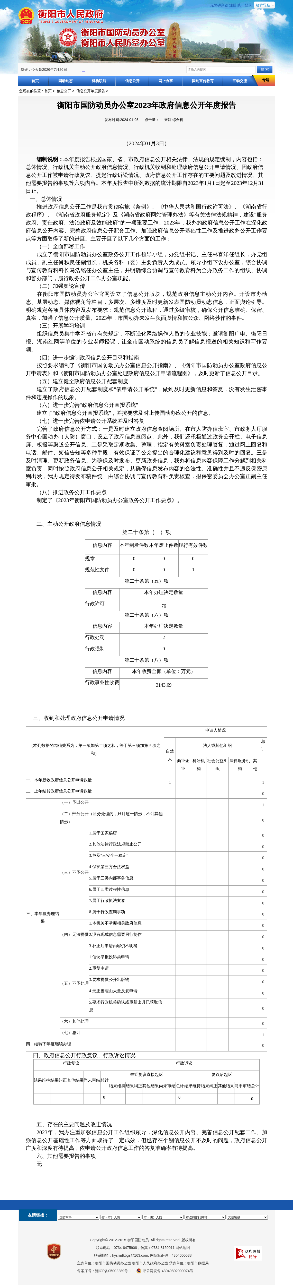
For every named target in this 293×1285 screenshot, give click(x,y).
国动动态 (65, 81)
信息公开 (132, 81)
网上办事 (166, 81)
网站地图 (183, 1248)
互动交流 (240, 81)
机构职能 (99, 81)
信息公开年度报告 (90, 91)
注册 (232, 5)
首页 (35, 81)
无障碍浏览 (219, 5)
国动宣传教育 (203, 81)
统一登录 (244, 5)
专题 (265, 80)
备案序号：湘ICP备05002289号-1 (104, 1271)
